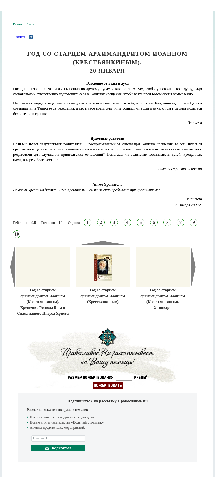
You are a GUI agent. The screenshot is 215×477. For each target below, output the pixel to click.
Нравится (19, 36)
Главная (17, 24)
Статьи (30, 24)
